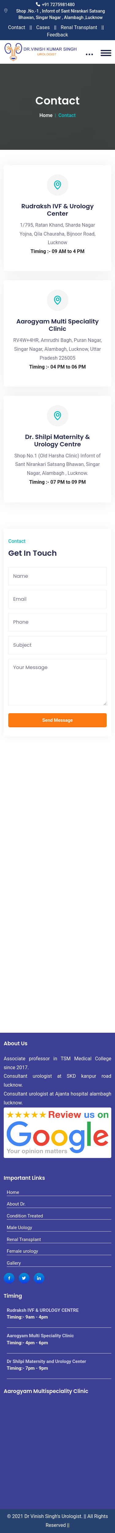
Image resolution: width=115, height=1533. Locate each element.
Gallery (14, 1263)
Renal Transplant (79, 27)
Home (46, 115)
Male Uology (19, 1227)
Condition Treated (25, 1216)
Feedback (57, 35)
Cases (43, 27)
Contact (16, 27)
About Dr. (16, 1204)
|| (30, 27)
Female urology (22, 1251)
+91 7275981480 (58, 4)
